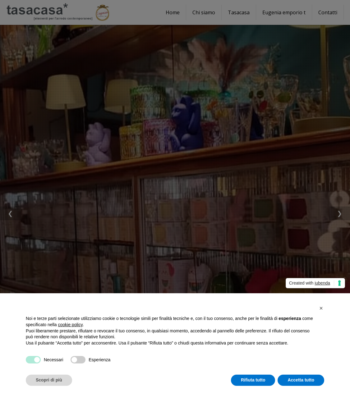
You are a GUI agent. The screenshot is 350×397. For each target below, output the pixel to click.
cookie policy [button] (70, 324)
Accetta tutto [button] (301, 379)
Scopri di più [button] (49, 379)
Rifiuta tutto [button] (253, 379)
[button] (321, 308)
